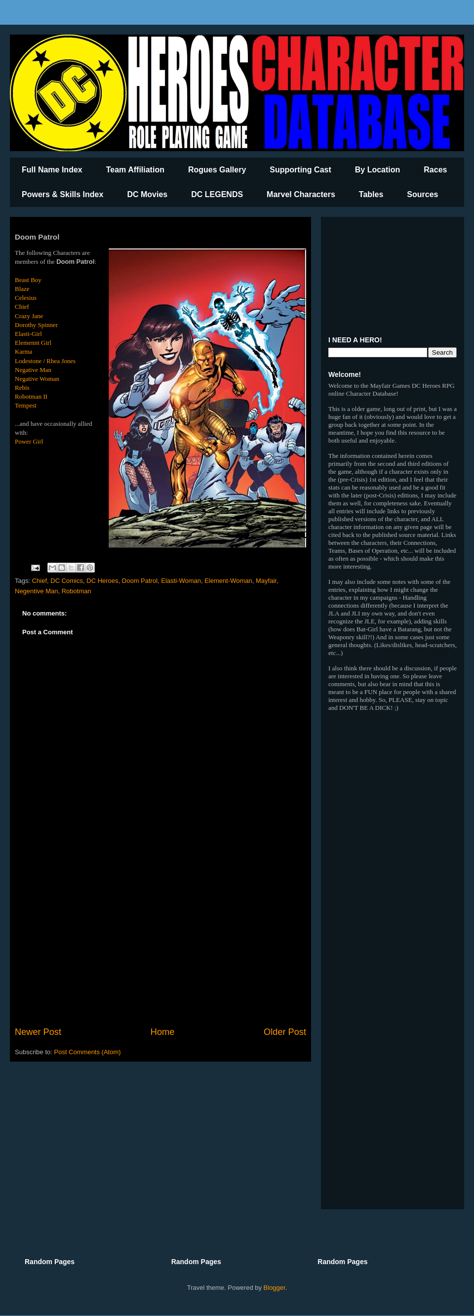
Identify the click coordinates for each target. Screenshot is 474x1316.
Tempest (26, 405)
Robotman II (31, 396)
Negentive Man (36, 591)
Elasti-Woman (181, 580)
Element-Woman (228, 580)
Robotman (76, 591)
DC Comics (66, 580)
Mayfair (266, 580)
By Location (377, 169)
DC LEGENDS (217, 194)
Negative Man (33, 369)
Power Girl (29, 441)
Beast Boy (28, 280)
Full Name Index (52, 169)
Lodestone (28, 361)
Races (435, 169)
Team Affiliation (135, 169)
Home (163, 1032)
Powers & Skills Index (62, 194)
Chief (22, 306)
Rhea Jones (61, 361)
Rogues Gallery (217, 169)
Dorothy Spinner (36, 325)
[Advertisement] (160, 944)
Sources (422, 194)
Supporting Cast (300, 169)
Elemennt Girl (33, 342)
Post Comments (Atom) (87, 1052)
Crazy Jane (29, 316)
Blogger (274, 1287)
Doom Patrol (140, 580)
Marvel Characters (301, 194)
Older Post (285, 1032)
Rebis (22, 387)
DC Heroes (102, 580)
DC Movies (147, 194)
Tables (371, 194)
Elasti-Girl (28, 333)
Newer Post (38, 1032)
